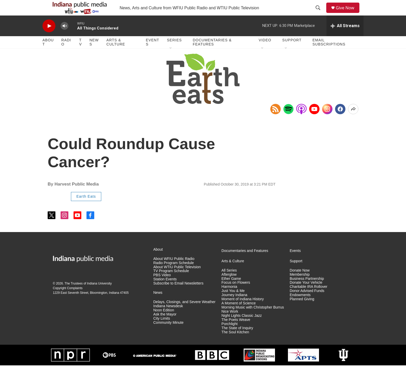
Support (291, 52)
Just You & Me (233, 302)
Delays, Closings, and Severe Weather (184, 314)
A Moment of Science (238, 315)
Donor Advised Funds (307, 302)
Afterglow (228, 286)
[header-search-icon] (320, 13)
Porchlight (229, 335)
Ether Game (231, 290)
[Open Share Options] (353, 121)
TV (80, 54)
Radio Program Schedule (173, 274)
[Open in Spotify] (288, 121)
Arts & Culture (115, 54)
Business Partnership (307, 290)
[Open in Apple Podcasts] (301, 121)
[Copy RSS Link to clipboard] (275, 121)
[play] (49, 38)
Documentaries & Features (212, 54)
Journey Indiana (234, 307)
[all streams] (345, 37)
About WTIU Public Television (177, 279)
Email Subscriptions (329, 54)
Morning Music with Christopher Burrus (252, 319)
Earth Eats (86, 208)
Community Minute (168, 334)
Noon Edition (163, 322)
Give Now (348, 13)
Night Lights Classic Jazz (241, 327)
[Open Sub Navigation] (171, 60)
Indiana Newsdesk (168, 318)
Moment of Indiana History (242, 311)
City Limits (161, 330)
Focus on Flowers (235, 294)
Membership (300, 286)
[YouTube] (314, 121)
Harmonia (229, 298)
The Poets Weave (235, 331)
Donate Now (300, 282)
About (48, 54)
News (94, 54)
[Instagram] (327, 121)
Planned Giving (302, 311)
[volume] (64, 37)
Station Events (165, 291)
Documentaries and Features (244, 262)
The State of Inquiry (237, 340)
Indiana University (99, 295)
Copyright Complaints (68, 300)
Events (152, 54)
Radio (66, 54)
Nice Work (229, 323)
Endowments (300, 307)
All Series (229, 282)
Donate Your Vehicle (306, 294)
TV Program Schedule (171, 282)
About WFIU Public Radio (173, 270)
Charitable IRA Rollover (309, 298)
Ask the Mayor (164, 326)
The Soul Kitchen (235, 344)
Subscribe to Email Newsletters (178, 295)
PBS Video (162, 287)
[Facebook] (340, 121)
